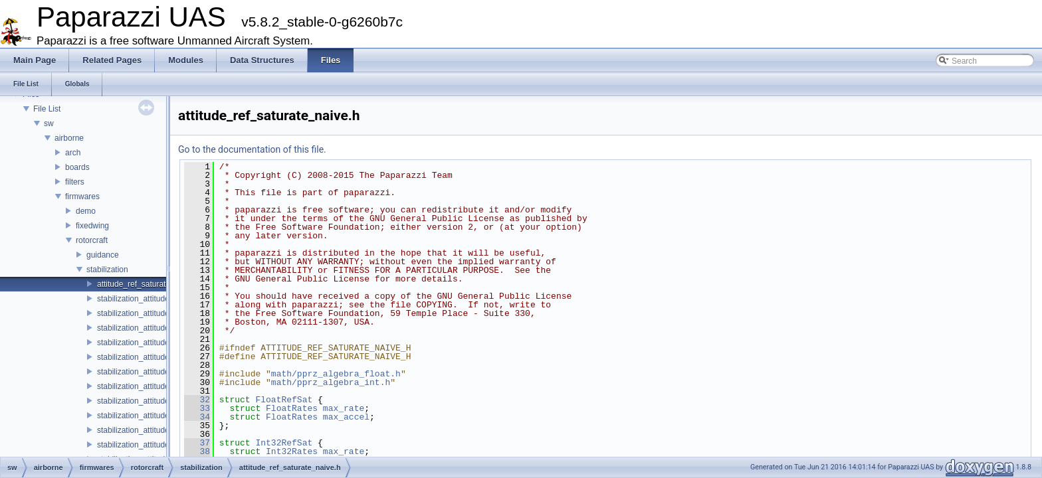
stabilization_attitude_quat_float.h (156, 444)
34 (197, 417)
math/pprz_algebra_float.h (336, 374)
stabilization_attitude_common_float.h (164, 313)
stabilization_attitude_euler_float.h (157, 357)
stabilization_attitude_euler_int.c (154, 371)
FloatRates (292, 408)
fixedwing (92, 225)
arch (72, 152)
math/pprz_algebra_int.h (330, 382)
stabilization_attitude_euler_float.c (157, 342)
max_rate (343, 408)
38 (197, 451)
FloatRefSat (283, 400)
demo (86, 211)
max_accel (346, 417)
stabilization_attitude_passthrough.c (160, 401)
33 (197, 408)
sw (49, 123)
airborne (69, 138)
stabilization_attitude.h (136, 298)
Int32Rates (292, 451)
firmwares (82, 196)
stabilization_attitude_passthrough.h (160, 415)
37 (197, 443)
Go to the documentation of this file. (252, 149)
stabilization (107, 269)
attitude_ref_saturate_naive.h (148, 284)
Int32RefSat (283, 443)
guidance (102, 255)
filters (74, 182)
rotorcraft (92, 240)
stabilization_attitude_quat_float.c (156, 430)
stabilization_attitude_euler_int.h (154, 386)
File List (46, 109)
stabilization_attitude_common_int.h (160, 328)
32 (197, 400)
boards (77, 167)
